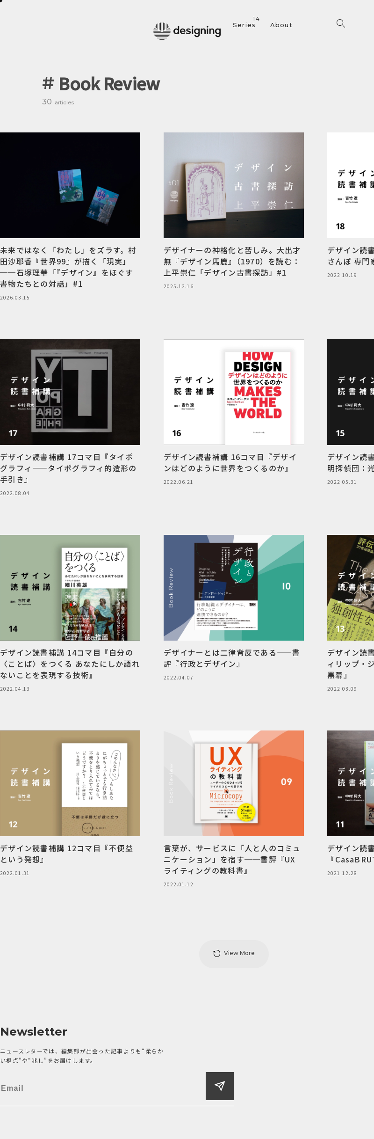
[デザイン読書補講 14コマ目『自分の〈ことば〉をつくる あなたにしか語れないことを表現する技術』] (70, 614)
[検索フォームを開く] (341, 24)
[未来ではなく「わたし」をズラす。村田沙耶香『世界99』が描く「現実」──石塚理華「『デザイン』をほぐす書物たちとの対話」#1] (70, 217)
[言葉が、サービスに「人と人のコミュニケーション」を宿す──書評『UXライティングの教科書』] (234, 809)
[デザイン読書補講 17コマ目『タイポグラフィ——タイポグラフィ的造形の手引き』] (70, 418)
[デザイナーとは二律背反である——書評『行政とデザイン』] (234, 608)
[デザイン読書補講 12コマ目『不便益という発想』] (70, 803)
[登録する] (220, 1086)
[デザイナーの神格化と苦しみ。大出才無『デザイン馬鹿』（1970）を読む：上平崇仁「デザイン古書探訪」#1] (234, 211)
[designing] (187, 31)
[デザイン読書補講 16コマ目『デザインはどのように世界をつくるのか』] (234, 412)
